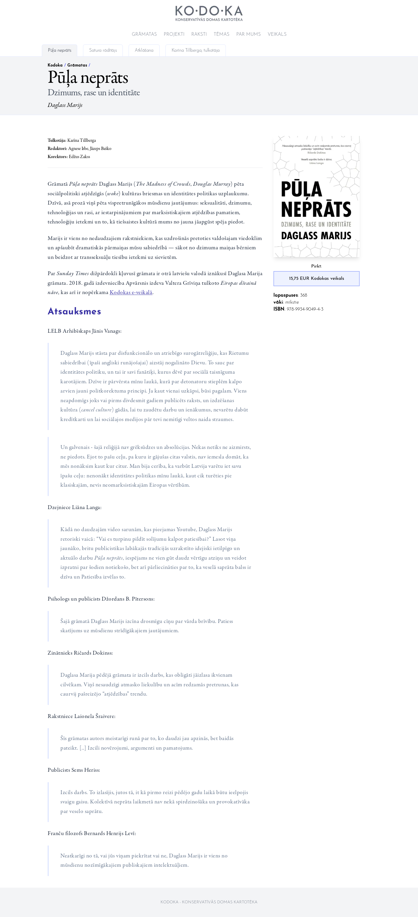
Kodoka (55, 65)
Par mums (248, 34)
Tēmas (221, 34)
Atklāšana (144, 50)
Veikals (277, 34)
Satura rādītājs (103, 50)
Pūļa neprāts (59, 50)
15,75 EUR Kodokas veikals (316, 278)
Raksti (199, 34)
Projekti (174, 34)
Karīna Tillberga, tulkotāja (196, 50)
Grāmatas (144, 34)
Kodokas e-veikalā (131, 292)
